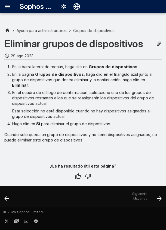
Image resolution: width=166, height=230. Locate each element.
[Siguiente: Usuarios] (146, 198)
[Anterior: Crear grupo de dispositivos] (7, 198)
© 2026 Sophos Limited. (23, 212)
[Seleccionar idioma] (76, 6)
